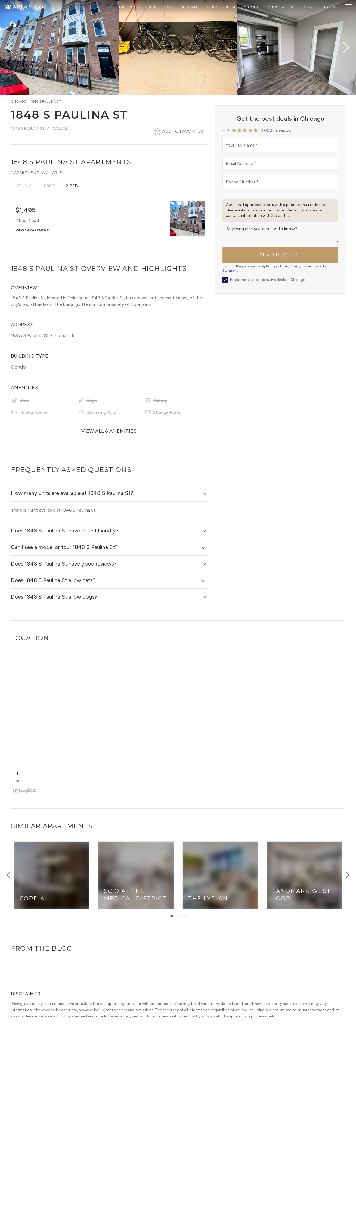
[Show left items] (8, 875)
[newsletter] (225, 280)
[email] (280, 164)
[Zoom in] (18, 773)
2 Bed (72, 185)
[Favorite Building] (201, 208)
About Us (281, 6)
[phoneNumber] (280, 182)
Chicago (18, 101)
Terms (284, 266)
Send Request (280, 255)
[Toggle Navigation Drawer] (348, 7)
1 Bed (49, 185)
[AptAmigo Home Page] (27, 6)
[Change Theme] (7, 6)
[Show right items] (347, 875)
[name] (280, 145)
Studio (24, 185)
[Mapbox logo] (24, 790)
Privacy (295, 266)
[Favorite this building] (178, 131)
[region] (178, 724)
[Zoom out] (18, 781)
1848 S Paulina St (46, 101)
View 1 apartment (32, 230)
